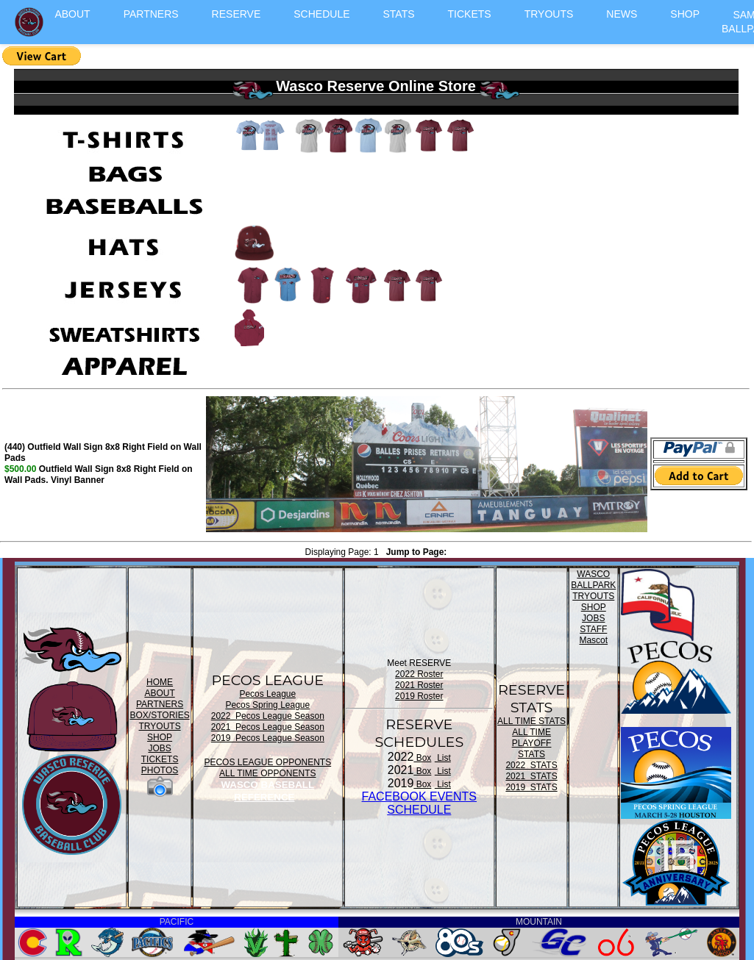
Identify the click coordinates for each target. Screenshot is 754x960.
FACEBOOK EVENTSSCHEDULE (419, 803)
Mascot (593, 640)
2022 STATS (531, 765)
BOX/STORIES (160, 715)
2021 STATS (531, 776)
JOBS (159, 748)
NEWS (621, 14)
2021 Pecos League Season (267, 727)
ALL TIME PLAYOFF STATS (532, 743)
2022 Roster (419, 674)
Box (422, 758)
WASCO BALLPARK (593, 579)
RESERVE (236, 14)
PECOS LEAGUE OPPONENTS (267, 762)
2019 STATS (531, 787)
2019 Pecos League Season (267, 738)
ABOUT (72, 14)
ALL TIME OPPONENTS (267, 773)
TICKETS (469, 14)
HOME (159, 682)
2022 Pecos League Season (267, 716)
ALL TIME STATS (531, 721)
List (443, 758)
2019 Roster (419, 696)
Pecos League (267, 694)
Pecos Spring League (267, 705)
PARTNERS (151, 14)
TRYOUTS (549, 14)
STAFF (593, 629)
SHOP (685, 14)
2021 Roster (419, 685)
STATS (399, 14)
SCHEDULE (321, 14)
